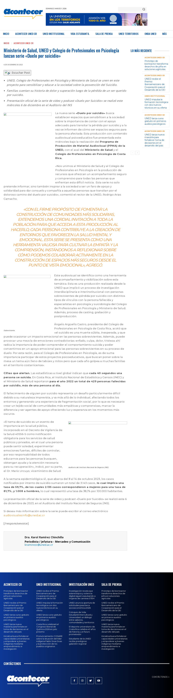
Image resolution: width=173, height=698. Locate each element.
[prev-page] (132, 153)
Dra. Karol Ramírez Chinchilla (44, 537)
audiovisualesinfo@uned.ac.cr (24, 515)
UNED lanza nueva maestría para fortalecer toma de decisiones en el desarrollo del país (154, 140)
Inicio (6, 43)
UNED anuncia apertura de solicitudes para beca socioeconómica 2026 (82, 605)
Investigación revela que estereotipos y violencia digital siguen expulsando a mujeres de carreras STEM (82, 595)
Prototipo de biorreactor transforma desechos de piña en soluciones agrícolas (156, 65)
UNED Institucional (155, 96)
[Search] (144, 9)
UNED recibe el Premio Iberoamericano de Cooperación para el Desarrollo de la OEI (155, 84)
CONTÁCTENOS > (160, 677)
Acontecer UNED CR (23, 43)
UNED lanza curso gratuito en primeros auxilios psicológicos (155, 121)
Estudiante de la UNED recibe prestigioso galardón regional (80, 641)
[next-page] (137, 153)
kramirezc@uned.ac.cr (39, 545)
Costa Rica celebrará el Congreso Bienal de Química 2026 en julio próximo (47, 628)
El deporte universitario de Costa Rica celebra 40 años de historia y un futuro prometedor (82, 630)
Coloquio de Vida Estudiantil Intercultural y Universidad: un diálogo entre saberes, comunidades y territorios (81, 617)
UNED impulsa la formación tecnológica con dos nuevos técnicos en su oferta (156, 103)
